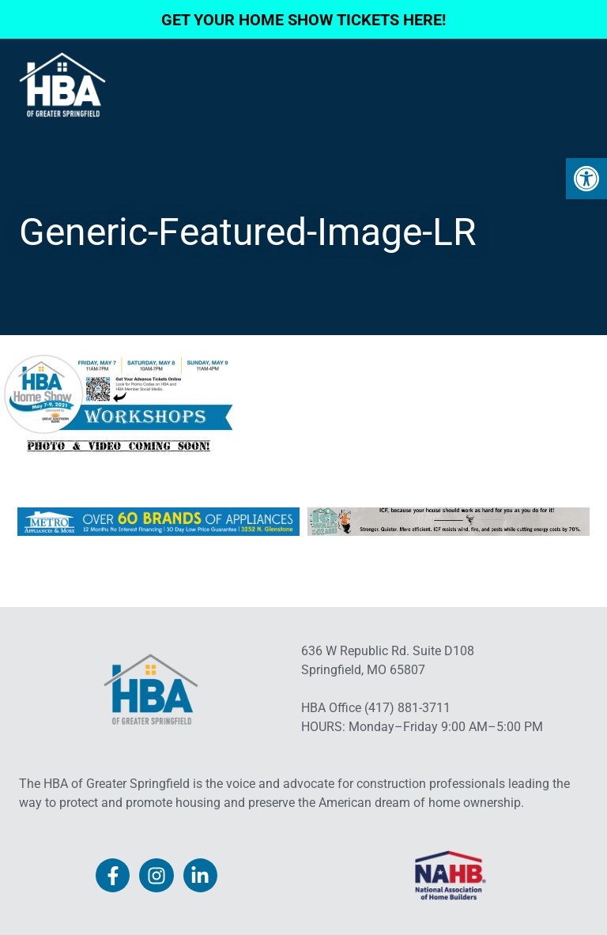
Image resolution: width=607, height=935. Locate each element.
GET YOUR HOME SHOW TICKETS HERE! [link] (303, 19)
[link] (586, 178)
